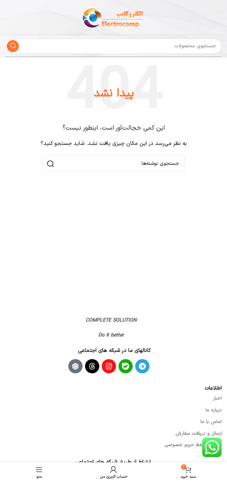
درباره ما (213, 410)
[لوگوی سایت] (113, 17)
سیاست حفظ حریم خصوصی (193, 445)
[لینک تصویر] (106, 310)
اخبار (217, 398)
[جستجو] (113, 46)
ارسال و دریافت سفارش (198, 433)
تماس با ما (211, 422)
